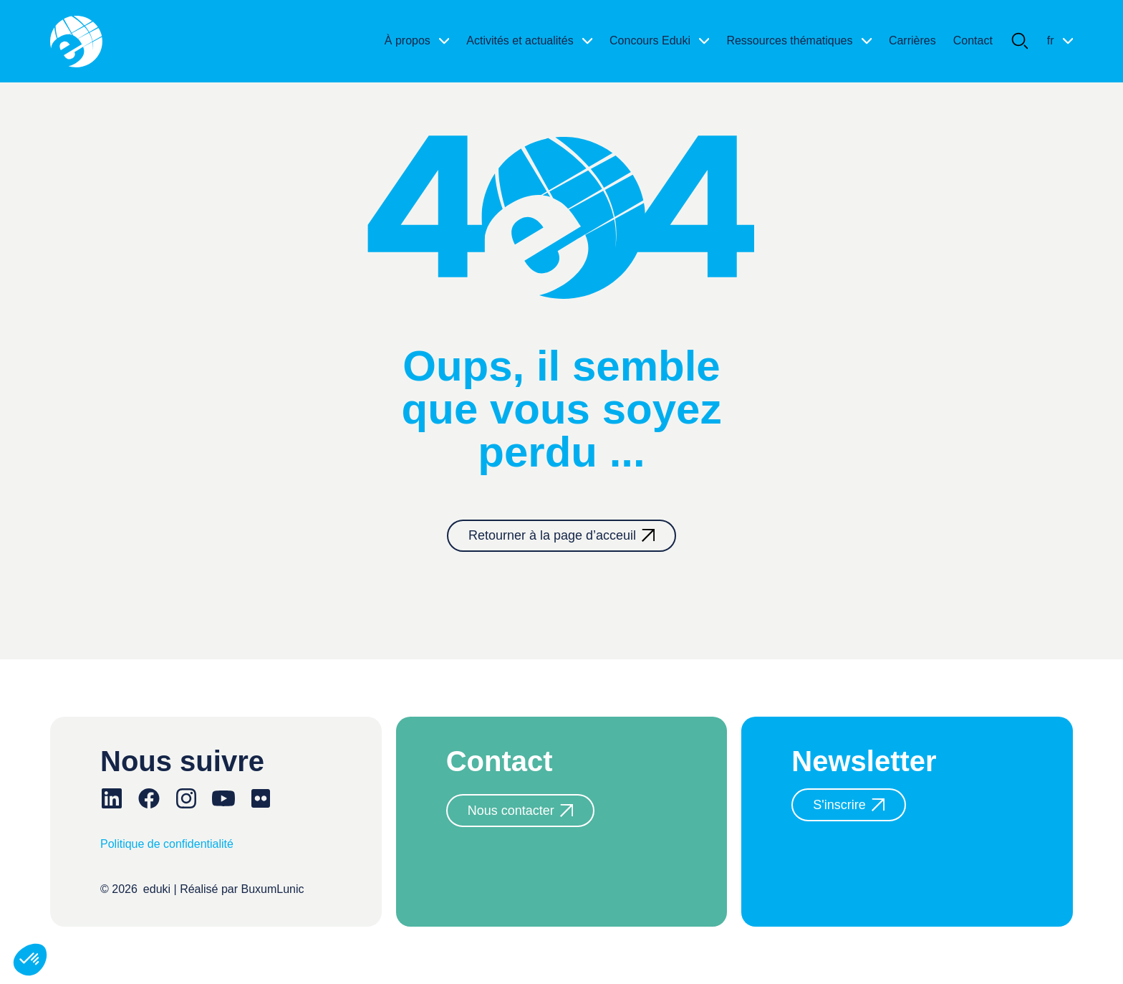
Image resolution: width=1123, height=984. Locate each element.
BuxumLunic (272, 889)
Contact (973, 40)
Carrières (912, 40)
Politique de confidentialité (166, 844)
